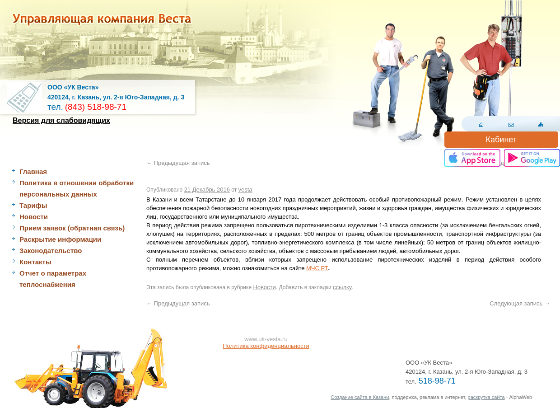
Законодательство (50, 250)
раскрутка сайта (486, 397)
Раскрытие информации (60, 239)
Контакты (35, 262)
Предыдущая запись (178, 162)
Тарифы (33, 205)
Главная (33, 171)
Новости (33, 216)
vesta (245, 189)
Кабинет (501, 139)
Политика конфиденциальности (266, 345)
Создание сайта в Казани (360, 397)
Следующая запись (520, 303)
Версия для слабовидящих (61, 120)
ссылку (342, 287)
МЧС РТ (317, 268)
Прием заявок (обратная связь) (72, 228)
